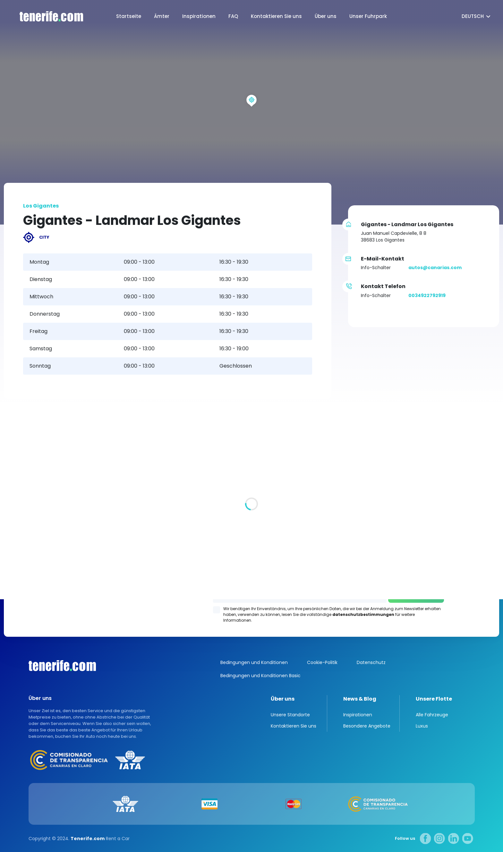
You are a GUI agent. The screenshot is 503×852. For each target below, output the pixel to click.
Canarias (62, 665)
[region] (251, 112)
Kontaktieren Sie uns (276, 16)
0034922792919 (427, 295)
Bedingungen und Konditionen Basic (260, 675)
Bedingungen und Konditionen (254, 662)
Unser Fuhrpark (368, 16)
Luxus (422, 726)
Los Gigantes (333, 511)
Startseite (128, 16)
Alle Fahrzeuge (432, 714)
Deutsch (473, 16)
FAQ (233, 16)
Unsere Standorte (290, 714)
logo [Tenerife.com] (45, 16)
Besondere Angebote (366, 726)
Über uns (326, 16)
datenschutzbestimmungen (363, 614)
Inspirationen (199, 16)
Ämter (161, 16)
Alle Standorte (21, 549)
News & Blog (359, 699)
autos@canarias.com (435, 267)
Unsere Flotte (434, 699)
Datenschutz (371, 662)
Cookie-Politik (322, 662)
